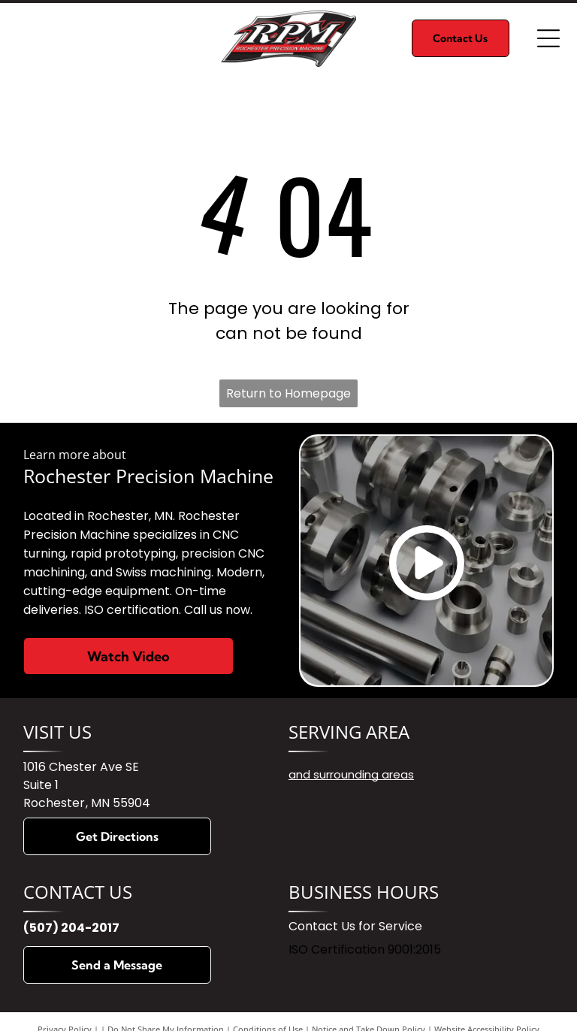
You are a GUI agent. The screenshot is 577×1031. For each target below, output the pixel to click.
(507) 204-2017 (71, 927)
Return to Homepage (288, 393)
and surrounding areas (351, 774)
